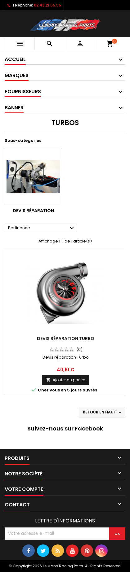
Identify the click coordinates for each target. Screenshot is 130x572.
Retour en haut (103, 412)
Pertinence (41, 228)
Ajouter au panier (65, 379)
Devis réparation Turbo (65, 338)
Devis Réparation (33, 210)
